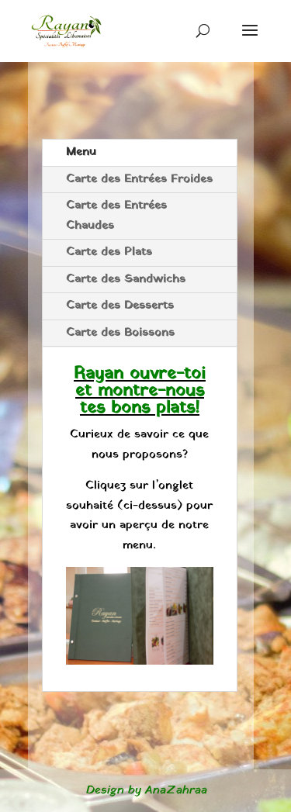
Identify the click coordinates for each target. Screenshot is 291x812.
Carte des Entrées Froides (139, 179)
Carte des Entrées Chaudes (116, 215)
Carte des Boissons (120, 332)
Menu (81, 152)
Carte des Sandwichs (125, 279)
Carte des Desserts (120, 305)
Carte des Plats (109, 252)
